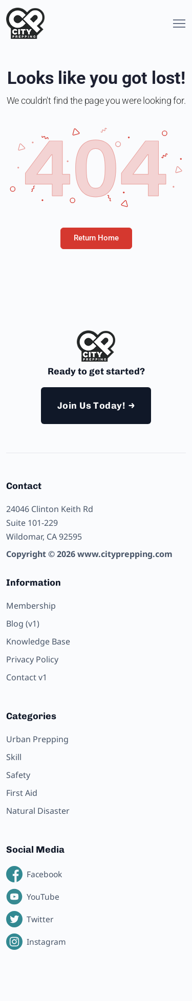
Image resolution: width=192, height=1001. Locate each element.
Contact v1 (26, 677)
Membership (31, 605)
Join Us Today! (91, 405)
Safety (18, 775)
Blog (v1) (22, 623)
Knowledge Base (38, 641)
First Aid (21, 792)
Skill (14, 757)
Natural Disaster (38, 810)
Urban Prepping (37, 739)
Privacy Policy (32, 659)
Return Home (96, 237)
